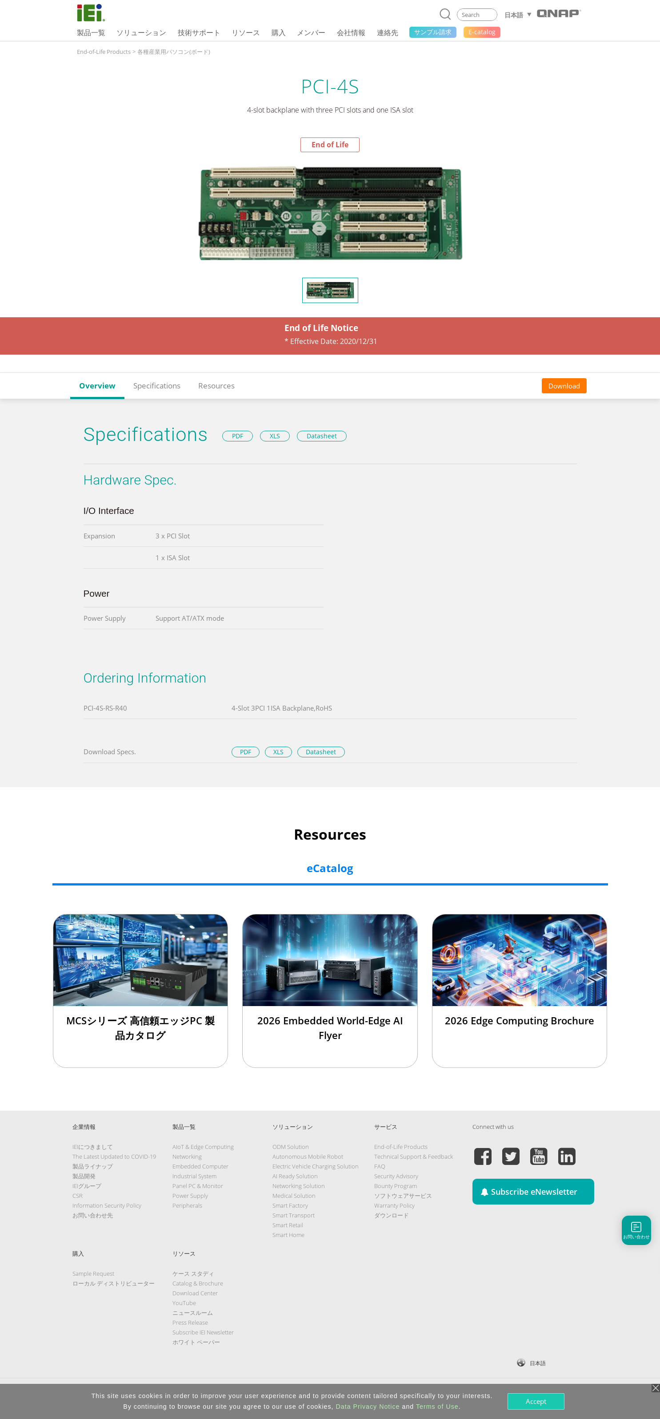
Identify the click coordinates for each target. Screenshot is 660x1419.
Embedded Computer (200, 1166)
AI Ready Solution (295, 1176)
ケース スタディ (193, 1273)
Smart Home (288, 1235)
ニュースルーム (192, 1313)
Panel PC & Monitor (197, 1186)
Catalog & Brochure (197, 1283)
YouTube (184, 1303)
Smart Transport (293, 1215)
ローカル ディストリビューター (113, 1283)
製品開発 (84, 1176)
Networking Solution (298, 1186)
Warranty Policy (394, 1205)
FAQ (379, 1166)
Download (564, 385)
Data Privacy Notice (368, 1406)
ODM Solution (290, 1147)
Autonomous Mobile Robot (307, 1156)
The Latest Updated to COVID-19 (114, 1156)
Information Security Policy (106, 1205)
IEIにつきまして (92, 1147)
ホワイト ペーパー (196, 1342)
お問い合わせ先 (92, 1215)
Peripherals (187, 1205)
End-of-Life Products (104, 52)
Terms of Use (437, 1406)
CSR (77, 1196)
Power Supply (190, 1196)
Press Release (190, 1322)
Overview (97, 385)
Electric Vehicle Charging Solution (315, 1166)
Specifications (156, 385)
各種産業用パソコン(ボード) (173, 52)
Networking (187, 1156)
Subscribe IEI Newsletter (203, 1332)
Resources (216, 385)
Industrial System (194, 1176)
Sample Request (93, 1273)
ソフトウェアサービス (403, 1196)
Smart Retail (287, 1225)
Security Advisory (396, 1176)
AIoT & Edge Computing (203, 1147)
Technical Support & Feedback (413, 1156)
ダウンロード (391, 1215)
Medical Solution (294, 1196)
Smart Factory (290, 1205)
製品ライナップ (92, 1166)
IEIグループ (86, 1186)
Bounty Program (395, 1186)
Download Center (195, 1293)
